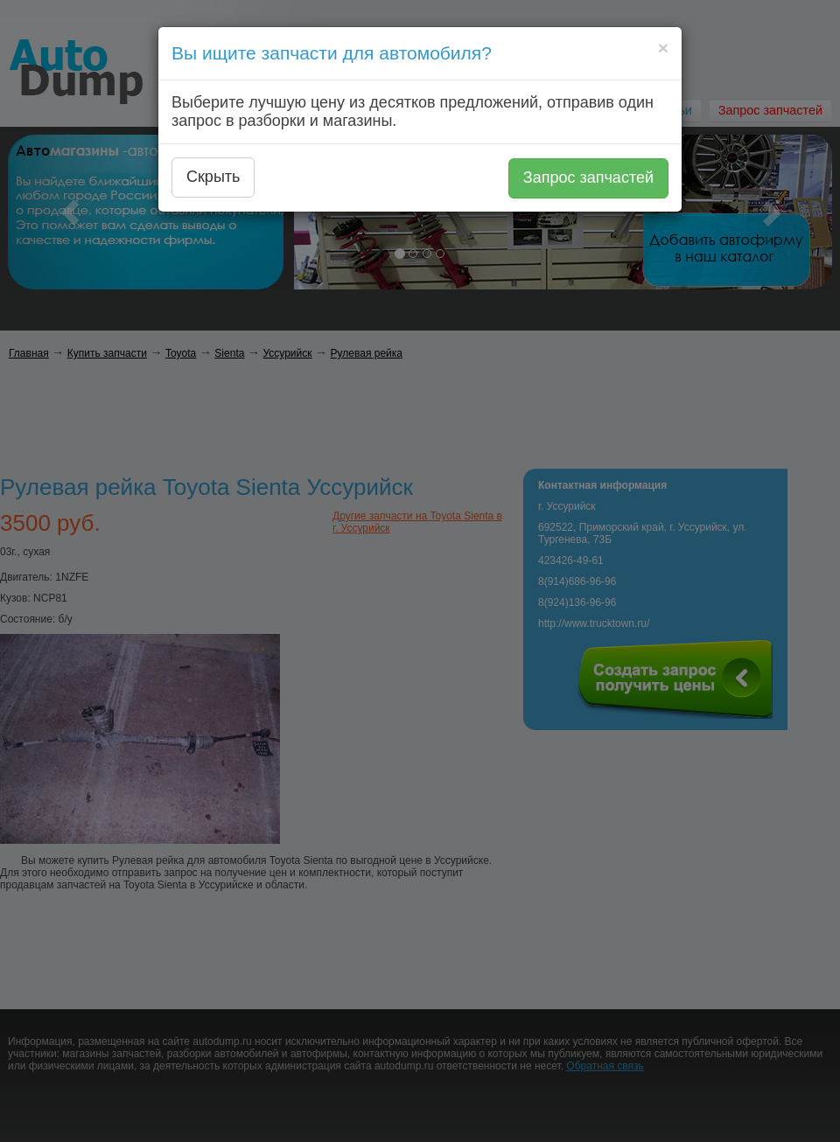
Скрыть (213, 176)
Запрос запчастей (588, 177)
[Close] (663, 47)
